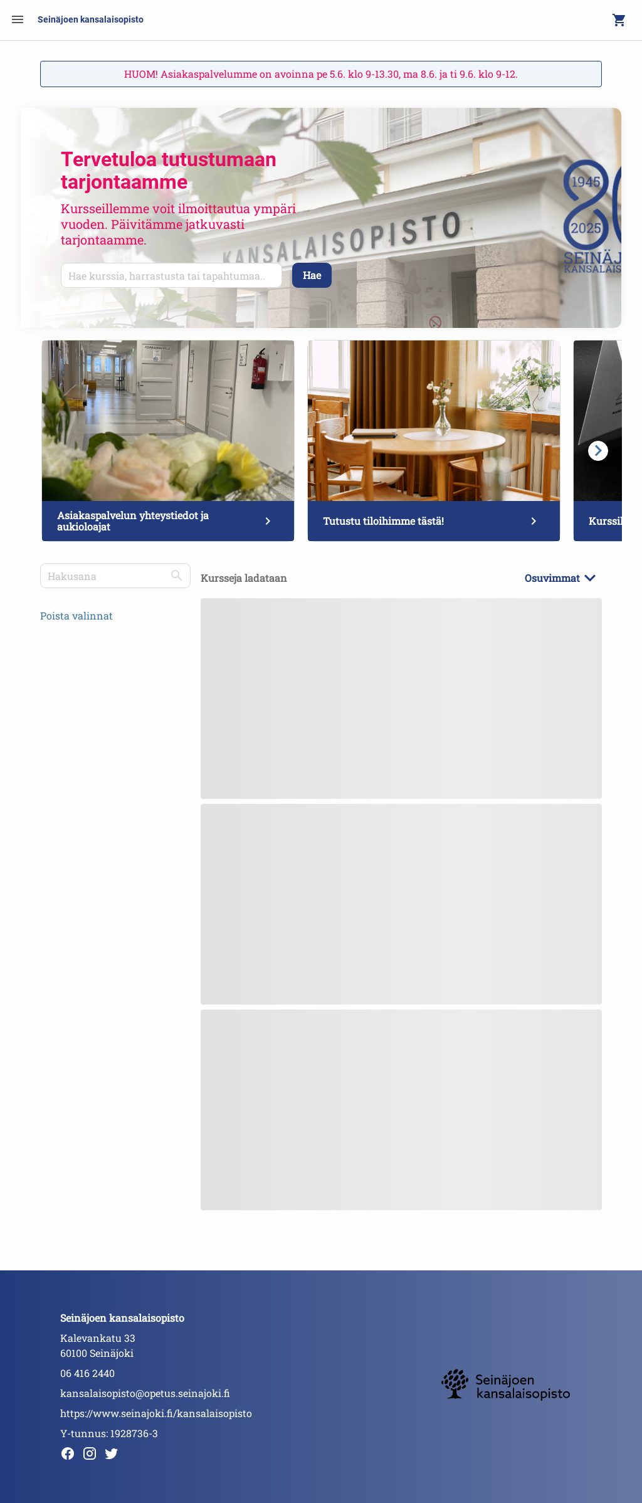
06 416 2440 (87, 1372)
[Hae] (312, 275)
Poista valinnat (76, 615)
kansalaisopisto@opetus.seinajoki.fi (145, 1393)
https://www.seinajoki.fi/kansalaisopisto (156, 1413)
